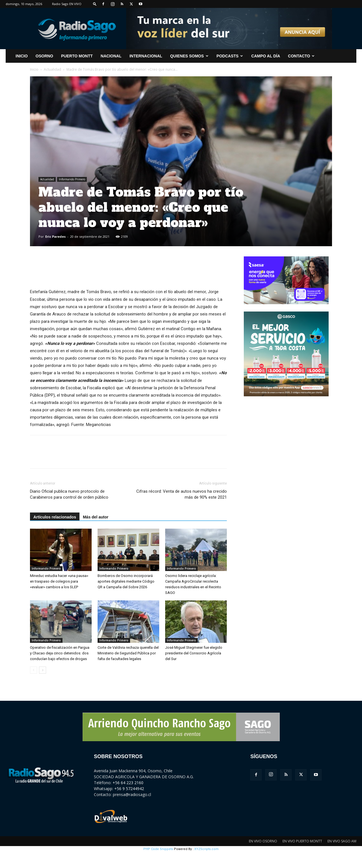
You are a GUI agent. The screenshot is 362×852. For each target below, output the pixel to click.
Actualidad (52, 69)
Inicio (34, 69)
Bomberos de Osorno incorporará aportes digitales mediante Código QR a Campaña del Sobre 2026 (126, 581)
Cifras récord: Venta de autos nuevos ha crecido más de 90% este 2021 (181, 494)
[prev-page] (33, 670)
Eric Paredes (55, 236)
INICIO (22, 56)
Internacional (146, 56)
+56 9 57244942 (129, 788)
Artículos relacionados (54, 517)
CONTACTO (301, 56)
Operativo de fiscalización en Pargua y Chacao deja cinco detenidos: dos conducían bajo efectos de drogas (59, 653)
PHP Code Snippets (158, 849)
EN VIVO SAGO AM (341, 841)
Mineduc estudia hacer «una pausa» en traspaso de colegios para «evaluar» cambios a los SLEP (59, 581)
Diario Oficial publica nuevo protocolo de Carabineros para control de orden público (69, 494)
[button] (94, 4)
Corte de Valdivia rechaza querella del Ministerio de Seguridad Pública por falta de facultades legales (128, 653)
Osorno (44, 56)
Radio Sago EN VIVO (66, 4)
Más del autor (95, 517)
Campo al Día (265, 56)
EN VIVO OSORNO (263, 841)
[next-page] (42, 670)
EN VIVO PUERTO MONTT (302, 841)
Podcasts (230, 56)
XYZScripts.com (206, 849)
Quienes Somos (189, 56)
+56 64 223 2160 (128, 782)
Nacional (111, 56)
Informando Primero (72, 179)
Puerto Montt (77, 56)
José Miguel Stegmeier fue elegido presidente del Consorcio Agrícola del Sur (193, 653)
